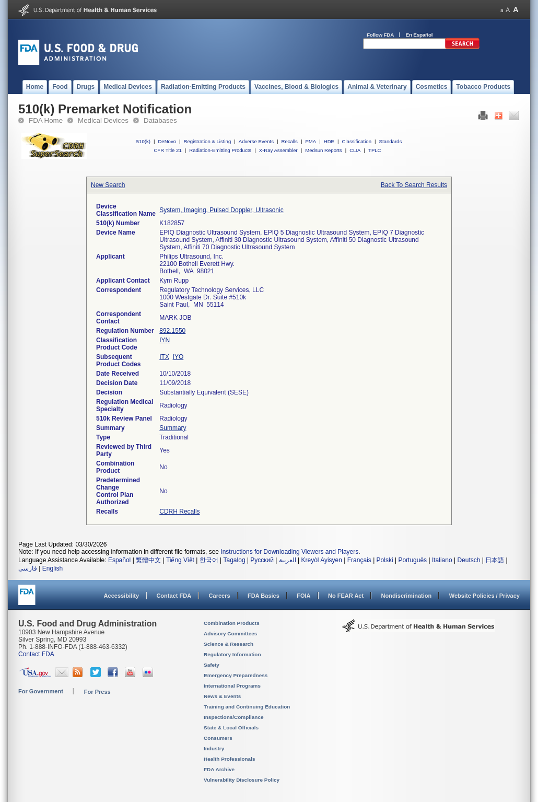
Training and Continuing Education (247, 707)
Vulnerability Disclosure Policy (241, 780)
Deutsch (468, 560)
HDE (329, 141)
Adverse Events (256, 141)
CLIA (354, 150)
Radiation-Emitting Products (220, 150)
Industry (214, 748)
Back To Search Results (414, 185)
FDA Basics (263, 595)
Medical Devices (103, 120)
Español (119, 560)
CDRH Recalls (179, 511)
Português (412, 560)
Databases (160, 120)
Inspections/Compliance (234, 717)
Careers (219, 595)
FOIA (303, 595)
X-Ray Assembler (278, 150)
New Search (108, 185)
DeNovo (167, 141)
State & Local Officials (231, 727)
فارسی (27, 568)
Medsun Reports (323, 150)
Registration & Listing (207, 141)
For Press (97, 692)
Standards (390, 141)
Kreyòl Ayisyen (321, 560)
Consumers (218, 738)
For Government (40, 691)
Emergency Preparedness (235, 675)
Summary (172, 428)
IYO (178, 357)
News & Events (222, 696)
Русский (262, 560)
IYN (164, 340)
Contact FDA (173, 595)
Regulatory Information (232, 654)
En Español (419, 35)
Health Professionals (229, 759)
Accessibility (121, 595)
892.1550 (172, 330)
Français (359, 560)
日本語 (494, 560)
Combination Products (232, 623)
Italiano (442, 560)
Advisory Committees (230, 633)
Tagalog (234, 560)
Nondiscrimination (406, 595)
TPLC (374, 150)
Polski (385, 560)
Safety (211, 665)
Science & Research (228, 644)
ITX (164, 357)
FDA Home (46, 120)
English (52, 568)
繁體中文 (148, 560)
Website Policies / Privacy (484, 595)
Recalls (289, 141)
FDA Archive (219, 769)
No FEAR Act (346, 595)
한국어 (209, 560)
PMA (310, 141)
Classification (356, 141)
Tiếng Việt (180, 560)
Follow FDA (380, 35)
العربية (287, 560)
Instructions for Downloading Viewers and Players (289, 551)
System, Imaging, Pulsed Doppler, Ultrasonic (221, 210)
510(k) (143, 141)
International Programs (232, 686)
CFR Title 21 (167, 150)
